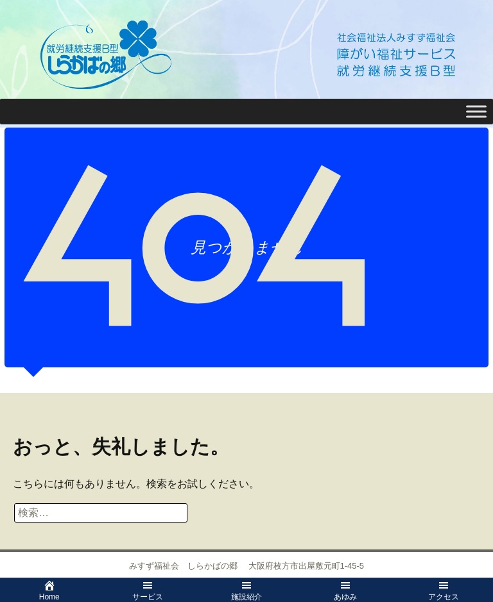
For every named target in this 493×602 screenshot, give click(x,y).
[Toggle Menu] (476, 111)
